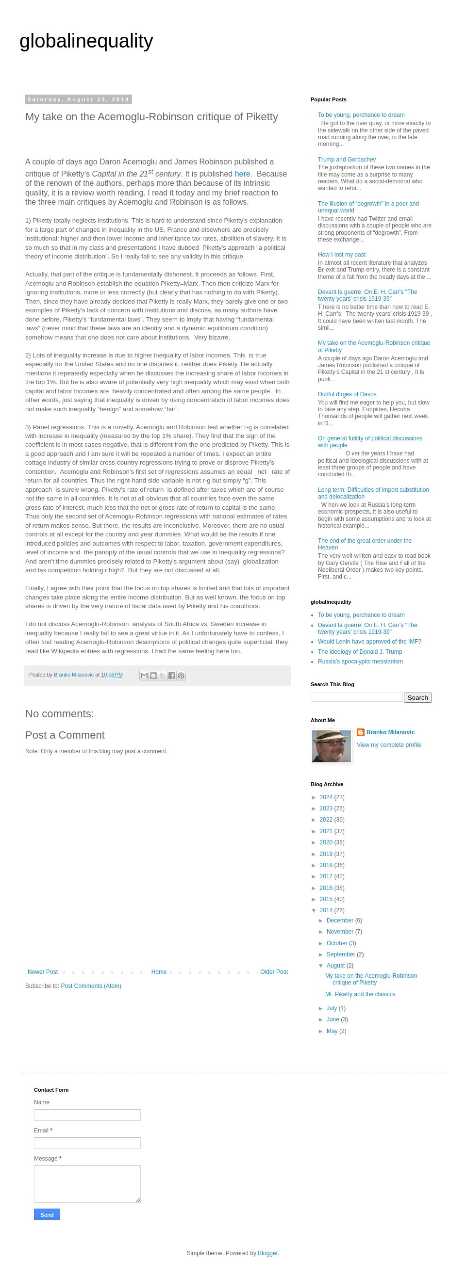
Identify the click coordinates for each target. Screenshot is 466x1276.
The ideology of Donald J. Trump (360, 651)
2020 (327, 842)
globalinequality (86, 40)
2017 (327, 876)
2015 (327, 899)
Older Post (274, 972)
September (342, 954)
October (338, 943)
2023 (327, 808)
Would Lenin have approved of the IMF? (369, 641)
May (333, 1031)
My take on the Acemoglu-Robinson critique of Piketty (371, 979)
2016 (327, 888)
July (333, 1008)
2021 (327, 831)
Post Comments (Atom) (91, 986)
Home (159, 972)
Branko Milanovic (390, 732)
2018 (327, 865)
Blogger (268, 1253)
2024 (327, 797)
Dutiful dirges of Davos (347, 394)
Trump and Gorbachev (347, 159)
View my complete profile (389, 745)
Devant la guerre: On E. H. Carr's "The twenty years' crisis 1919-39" (367, 295)
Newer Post (43, 972)
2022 (327, 819)
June (334, 1019)
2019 (327, 854)
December (341, 920)
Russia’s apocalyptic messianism (360, 661)
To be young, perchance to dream (361, 115)
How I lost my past (342, 254)
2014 (327, 910)
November (341, 931)
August (337, 965)
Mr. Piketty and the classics (360, 994)
